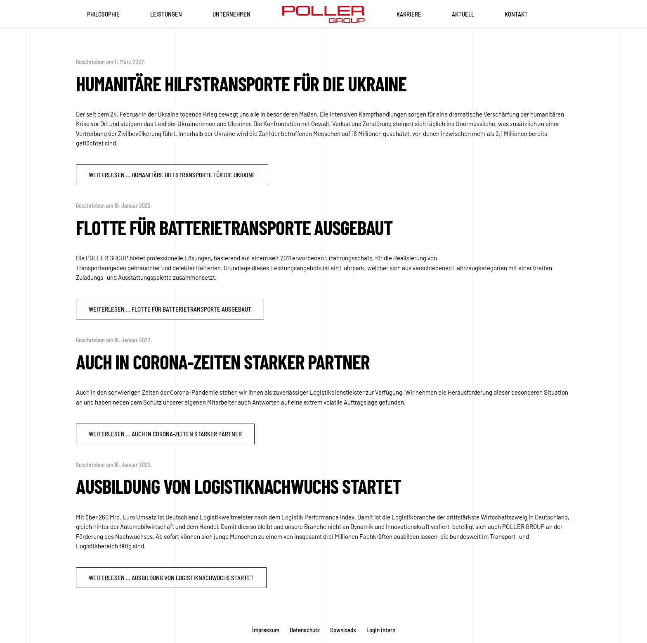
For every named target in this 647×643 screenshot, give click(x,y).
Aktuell (463, 14)
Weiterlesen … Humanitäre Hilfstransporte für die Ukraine (172, 175)
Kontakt (516, 14)
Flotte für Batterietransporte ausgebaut (234, 227)
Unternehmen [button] (231, 14)
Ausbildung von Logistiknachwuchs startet (238, 486)
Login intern (380, 629)
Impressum (265, 629)
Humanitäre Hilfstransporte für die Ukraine (241, 83)
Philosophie (103, 14)
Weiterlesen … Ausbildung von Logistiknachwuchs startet (171, 577)
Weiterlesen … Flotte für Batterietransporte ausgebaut (170, 309)
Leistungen (166, 14)
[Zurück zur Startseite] (323, 14)
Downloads (343, 629)
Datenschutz (305, 629)
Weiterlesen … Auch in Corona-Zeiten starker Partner (165, 434)
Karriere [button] (409, 14)
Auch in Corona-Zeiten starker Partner (222, 362)
